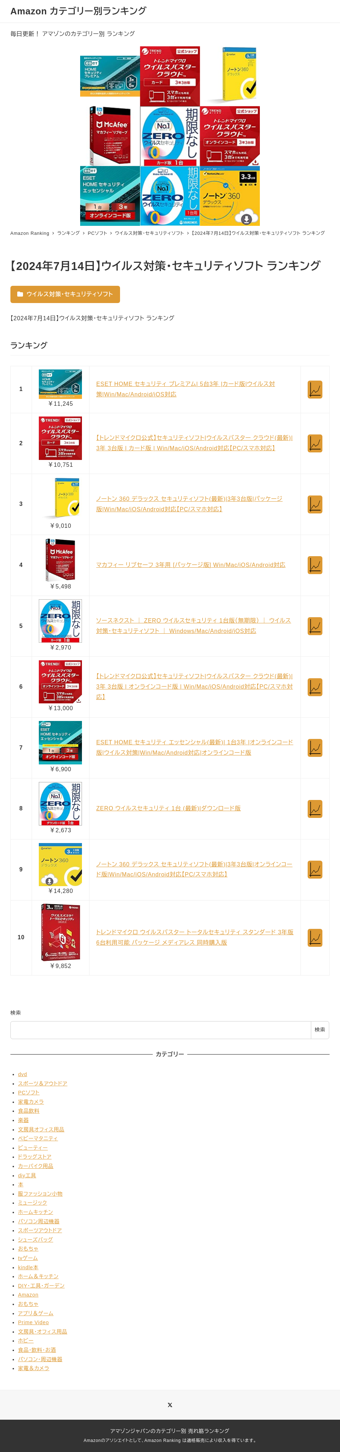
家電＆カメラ (33, 1368)
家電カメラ (31, 1102)
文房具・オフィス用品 (42, 1332)
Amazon (28, 1295)
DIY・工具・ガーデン (41, 1286)
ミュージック (32, 1203)
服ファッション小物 (40, 1194)
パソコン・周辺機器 (40, 1359)
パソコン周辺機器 (39, 1221)
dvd (22, 1074)
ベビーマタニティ (38, 1138)
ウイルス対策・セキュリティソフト (65, 294)
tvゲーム (28, 1258)
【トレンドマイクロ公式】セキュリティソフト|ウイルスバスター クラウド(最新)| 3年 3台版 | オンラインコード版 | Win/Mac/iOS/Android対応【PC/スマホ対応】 (194, 686)
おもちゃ (28, 1249)
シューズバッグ (35, 1240)
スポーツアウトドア (40, 1230)
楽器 (23, 1120)
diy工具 (27, 1175)
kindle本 (28, 1267)
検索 (15, 1013)
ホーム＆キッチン (38, 1276)
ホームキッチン (35, 1212)
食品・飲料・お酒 (37, 1350)
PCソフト (29, 1092)
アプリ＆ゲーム (36, 1313)
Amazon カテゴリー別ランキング (78, 11)
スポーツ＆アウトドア (42, 1083)
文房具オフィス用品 (41, 1129)
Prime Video (33, 1322)
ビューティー (33, 1148)
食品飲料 (29, 1111)
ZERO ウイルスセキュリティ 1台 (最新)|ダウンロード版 (168, 808)
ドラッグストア (34, 1157)
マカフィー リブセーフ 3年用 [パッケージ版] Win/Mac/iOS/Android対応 (191, 565)
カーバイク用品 (36, 1166)
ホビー (26, 1341)
